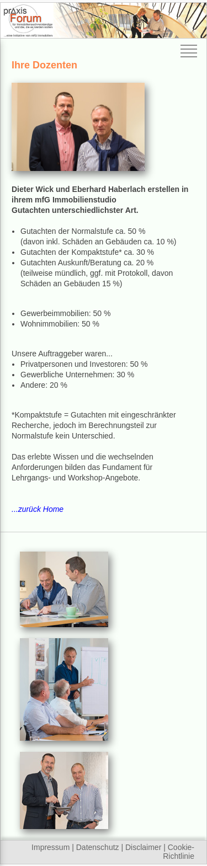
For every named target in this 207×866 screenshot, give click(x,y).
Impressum (50, 847)
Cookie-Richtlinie (178, 851)
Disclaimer (143, 847)
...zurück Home (37, 509)
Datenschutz (97, 847)
